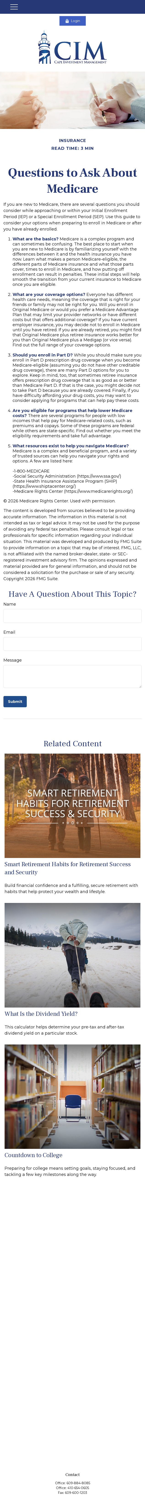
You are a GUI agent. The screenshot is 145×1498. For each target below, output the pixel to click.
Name (9, 604)
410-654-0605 (78, 1488)
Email (9, 632)
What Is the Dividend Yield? (41, 1014)
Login (72, 21)
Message (12, 660)
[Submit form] (15, 701)
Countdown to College (33, 1155)
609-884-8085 (78, 1483)
